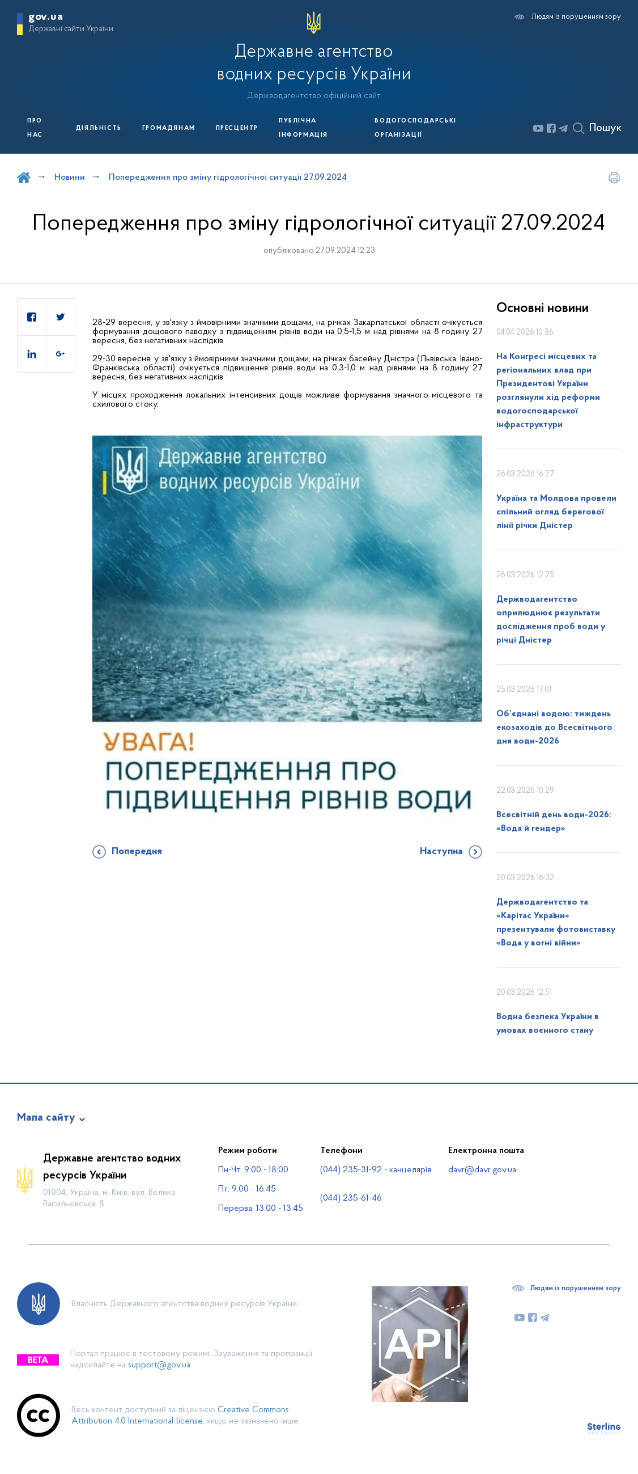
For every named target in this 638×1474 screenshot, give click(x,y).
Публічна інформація (303, 128)
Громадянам (168, 128)
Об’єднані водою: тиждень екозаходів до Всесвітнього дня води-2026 (554, 727)
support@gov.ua (159, 1365)
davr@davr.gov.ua (482, 1170)
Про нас (35, 128)
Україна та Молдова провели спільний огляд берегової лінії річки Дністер (556, 512)
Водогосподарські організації (416, 128)
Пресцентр (237, 128)
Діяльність (99, 128)
